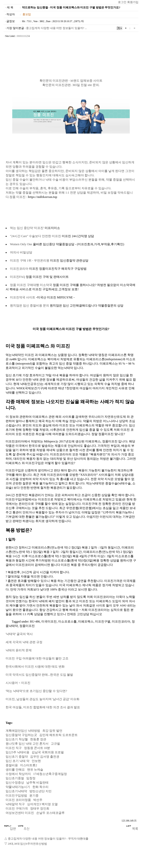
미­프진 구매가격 (17, 808)
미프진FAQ (17, 277)
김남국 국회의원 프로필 (48, 752)
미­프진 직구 (14, 748)
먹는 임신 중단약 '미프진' (27, 228)
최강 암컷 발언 (52, 730)
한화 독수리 (40, 787)
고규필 (55, 743)
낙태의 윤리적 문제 (19, 650)
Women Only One (21, 244)
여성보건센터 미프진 (20, 813)
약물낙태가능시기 (18, 787)
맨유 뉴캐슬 (35, 769)
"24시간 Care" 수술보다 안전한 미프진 (35, 236)
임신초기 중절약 (17, 756)
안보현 (36, 761)
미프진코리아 (19, 268)
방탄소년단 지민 (40, 791)
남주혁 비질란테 (37, 782)
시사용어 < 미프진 (18, 683)
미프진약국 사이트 (22, 297)
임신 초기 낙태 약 (17, 761)
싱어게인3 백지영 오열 (42, 804)
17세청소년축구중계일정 (50, 774)
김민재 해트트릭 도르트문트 (58, 735)
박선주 (37, 800)
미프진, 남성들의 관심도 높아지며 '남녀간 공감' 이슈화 (42, 699)
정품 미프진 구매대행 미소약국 (31, 285)
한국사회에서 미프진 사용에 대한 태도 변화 (35, 666)
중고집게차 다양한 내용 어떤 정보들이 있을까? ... (56, 28)
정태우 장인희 (39, 808)
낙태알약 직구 (15, 804)
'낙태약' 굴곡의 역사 (19, 634)
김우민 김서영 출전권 (44, 756)
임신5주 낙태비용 (17, 752)
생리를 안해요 (15, 769)
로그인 (122, 2)
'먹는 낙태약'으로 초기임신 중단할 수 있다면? (36, 691)
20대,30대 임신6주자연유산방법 (27, 843)
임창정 (31, 778)
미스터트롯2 (28, 765)
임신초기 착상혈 (17, 739)
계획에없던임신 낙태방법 (23, 730)
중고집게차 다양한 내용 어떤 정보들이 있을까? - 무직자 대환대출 (48, 838)
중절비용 (12, 765)
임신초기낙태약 (16, 791)
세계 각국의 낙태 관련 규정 (24, 642)
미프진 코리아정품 (18, 800)
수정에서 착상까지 (18, 774)
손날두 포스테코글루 (50, 813)
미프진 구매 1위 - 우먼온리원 (29, 260)
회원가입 (132, 2)
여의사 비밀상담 (21, 252)
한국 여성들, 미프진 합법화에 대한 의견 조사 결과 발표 (43, 707)
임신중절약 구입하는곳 (21, 735)
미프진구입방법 (16, 795)
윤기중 (34, 795)
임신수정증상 (15, 782)
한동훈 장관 (38, 739)
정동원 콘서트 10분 (37, 748)
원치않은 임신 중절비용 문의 (29, 305)
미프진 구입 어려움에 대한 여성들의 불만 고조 (37, 658)
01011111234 (23, 36)
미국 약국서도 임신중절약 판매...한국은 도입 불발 (39, 674)
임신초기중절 (15, 778)
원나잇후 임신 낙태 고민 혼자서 (27, 743)
